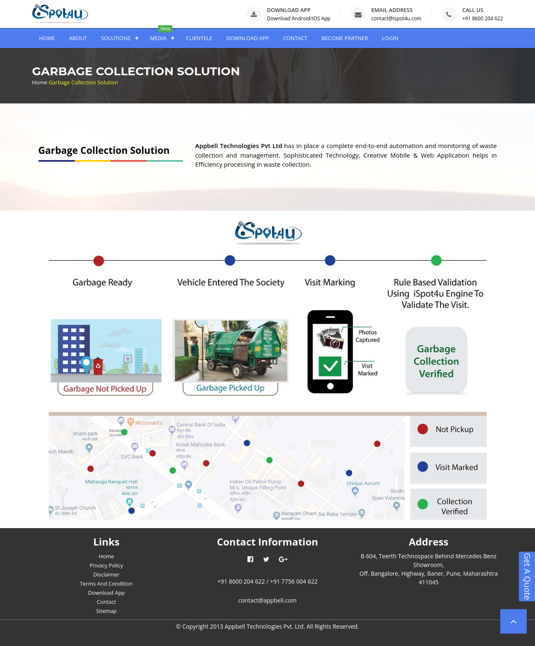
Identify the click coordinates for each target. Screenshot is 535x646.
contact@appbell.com (267, 600)
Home (40, 82)
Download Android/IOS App (299, 18)
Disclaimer (106, 574)
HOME (47, 38)
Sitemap (106, 611)
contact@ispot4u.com (396, 18)
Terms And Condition (106, 583)
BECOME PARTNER (344, 38)
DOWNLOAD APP (247, 38)
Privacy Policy (106, 565)
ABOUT (78, 38)
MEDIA (158, 38)
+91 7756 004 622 (294, 581)
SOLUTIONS (116, 38)
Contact (106, 601)
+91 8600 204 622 (482, 18)
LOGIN (390, 38)
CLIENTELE (199, 38)
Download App (106, 592)
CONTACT (295, 38)
